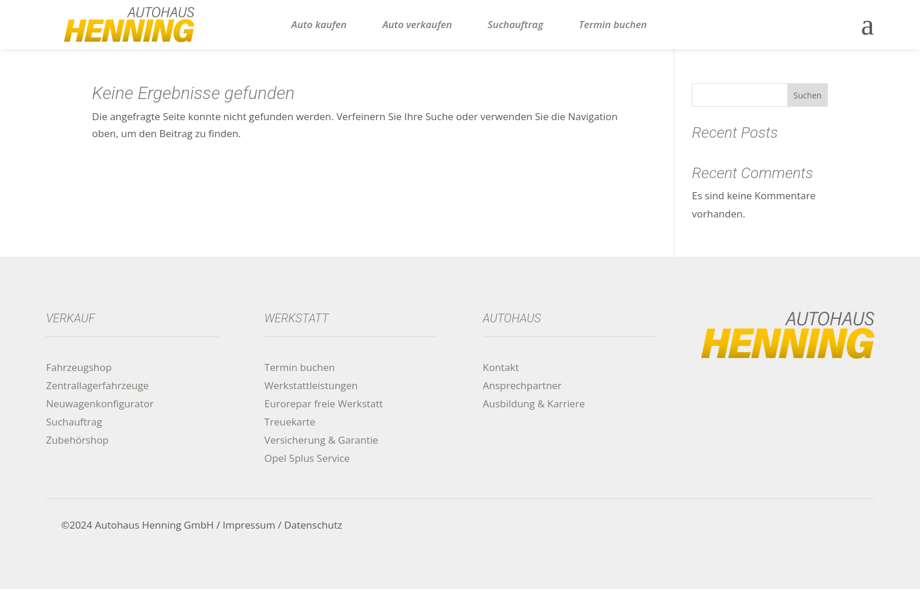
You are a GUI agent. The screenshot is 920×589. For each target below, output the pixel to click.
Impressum (248, 525)
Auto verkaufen (417, 24)
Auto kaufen (319, 24)
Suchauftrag (515, 24)
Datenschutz (313, 525)
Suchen (807, 95)
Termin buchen (613, 24)
